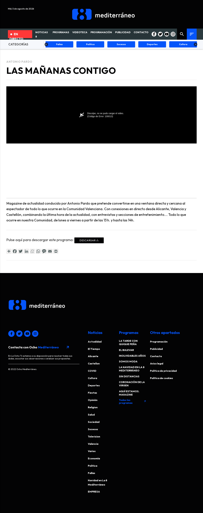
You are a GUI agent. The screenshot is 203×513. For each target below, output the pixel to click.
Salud (91, 414)
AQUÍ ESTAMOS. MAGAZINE (129, 393)
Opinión (92, 400)
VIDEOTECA (79, 32)
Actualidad (95, 341)
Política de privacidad (163, 370)
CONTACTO (141, 32)
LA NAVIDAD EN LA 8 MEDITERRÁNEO (131, 369)
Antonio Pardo (19, 61)
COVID (92, 370)
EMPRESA (94, 491)
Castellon (94, 363)
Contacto (156, 356)
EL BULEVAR (126, 350)
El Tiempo (94, 348)
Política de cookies (161, 378)
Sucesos (93, 429)
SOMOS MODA (128, 361)
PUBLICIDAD (123, 32)
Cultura (92, 378)
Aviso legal (156, 363)
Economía (94, 458)
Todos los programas (132, 401)
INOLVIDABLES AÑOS (132, 355)
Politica (92, 465)
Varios (92, 451)
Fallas (91, 473)
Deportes (94, 385)
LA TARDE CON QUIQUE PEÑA (128, 342)
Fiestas (92, 392)
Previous (46, 44)
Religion (93, 407)
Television (94, 436)
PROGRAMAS (61, 32)
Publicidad (156, 348)
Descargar (89, 240)
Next (195, 44)
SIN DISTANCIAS (129, 376)
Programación (158, 341)
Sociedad (93, 421)
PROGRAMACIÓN (101, 32)
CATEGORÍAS (18, 44)
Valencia (93, 443)
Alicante (93, 356)
